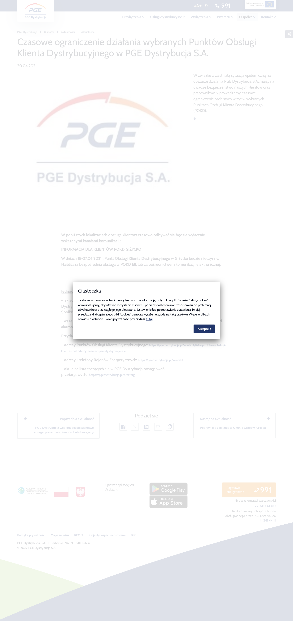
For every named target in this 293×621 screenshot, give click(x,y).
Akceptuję (204, 329)
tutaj (149, 319)
